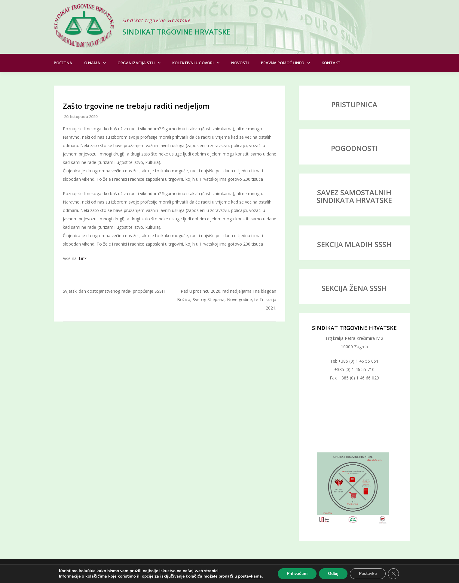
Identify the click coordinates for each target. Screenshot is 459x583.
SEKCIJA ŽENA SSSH (354, 288)
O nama (92, 62)
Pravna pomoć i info (282, 62)
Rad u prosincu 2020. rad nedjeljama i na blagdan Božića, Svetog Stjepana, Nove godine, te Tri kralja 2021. (226, 299)
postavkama (250, 576)
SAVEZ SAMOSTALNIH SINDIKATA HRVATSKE (354, 196)
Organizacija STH (136, 62)
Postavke (368, 573)
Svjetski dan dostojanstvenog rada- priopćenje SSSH (114, 291)
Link (83, 258)
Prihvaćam (297, 573)
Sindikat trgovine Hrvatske (176, 32)
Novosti (240, 62)
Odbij (333, 573)
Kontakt (331, 62)
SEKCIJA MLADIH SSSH (354, 244)
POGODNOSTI (354, 148)
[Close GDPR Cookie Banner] (393, 573)
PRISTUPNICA (354, 104)
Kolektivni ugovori (193, 62)
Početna (63, 62)
